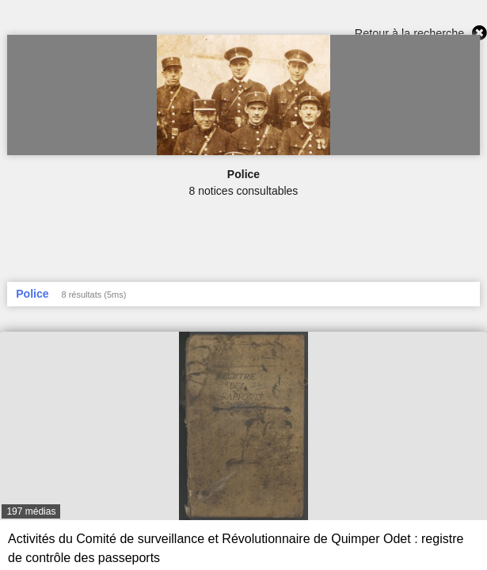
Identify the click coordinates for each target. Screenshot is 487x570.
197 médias (30, 511)
